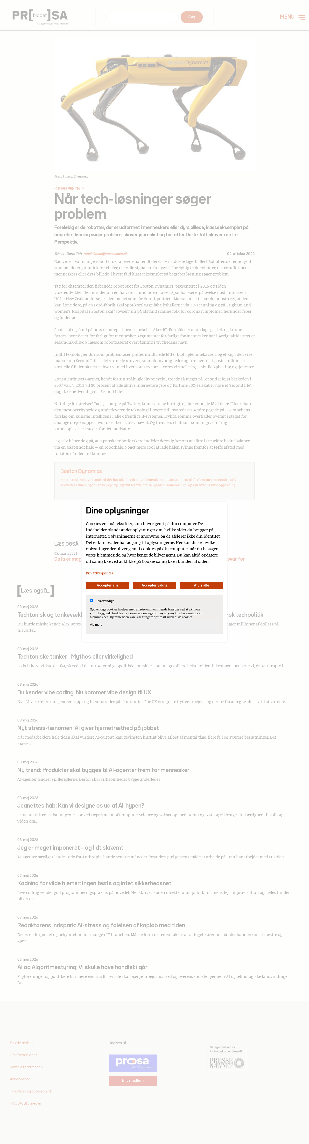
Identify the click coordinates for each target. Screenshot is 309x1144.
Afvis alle (201, 585)
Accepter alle (108, 585)
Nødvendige (102, 601)
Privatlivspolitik (99, 573)
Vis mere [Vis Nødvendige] (96, 624)
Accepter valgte (154, 585)
